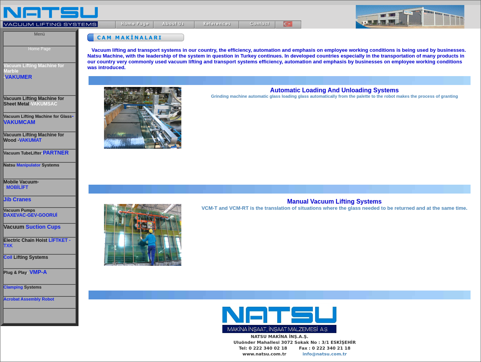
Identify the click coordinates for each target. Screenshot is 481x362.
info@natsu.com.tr (325, 354)
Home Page (39, 48)
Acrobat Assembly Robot (28, 299)
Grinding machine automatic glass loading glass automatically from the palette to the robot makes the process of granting (334, 96)
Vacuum (19, 210)
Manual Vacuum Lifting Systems (334, 201)
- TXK (36, 243)
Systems (32, 287)
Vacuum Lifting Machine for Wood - (33, 137)
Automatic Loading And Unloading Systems (334, 90)
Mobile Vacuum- (21, 182)
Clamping (13, 287)
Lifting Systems (25, 257)
